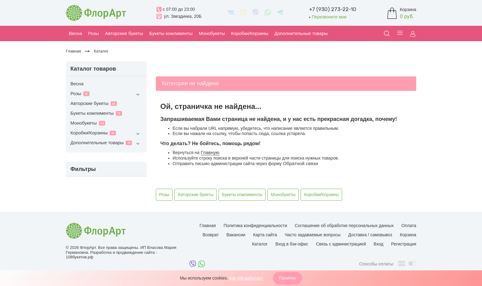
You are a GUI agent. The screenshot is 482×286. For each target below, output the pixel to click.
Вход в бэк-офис (291, 244)
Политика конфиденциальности (255, 225)
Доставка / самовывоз (370, 234)
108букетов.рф (79, 257)
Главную (210, 152)
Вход (378, 244)
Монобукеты (87, 123)
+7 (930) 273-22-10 (332, 9)
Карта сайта (265, 234)
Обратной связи (300, 163)
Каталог (260, 244)
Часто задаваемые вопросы (313, 234)
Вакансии (235, 234)
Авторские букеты (93, 103)
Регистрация (403, 244)
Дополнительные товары (106, 143)
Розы (106, 94)
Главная (208, 225)
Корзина (408, 234)
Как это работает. (246, 278)
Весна (76, 83)
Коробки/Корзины (106, 133)
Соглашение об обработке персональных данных (344, 225)
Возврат (211, 234)
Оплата (408, 225)
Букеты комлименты (96, 113)
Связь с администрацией (341, 244)
